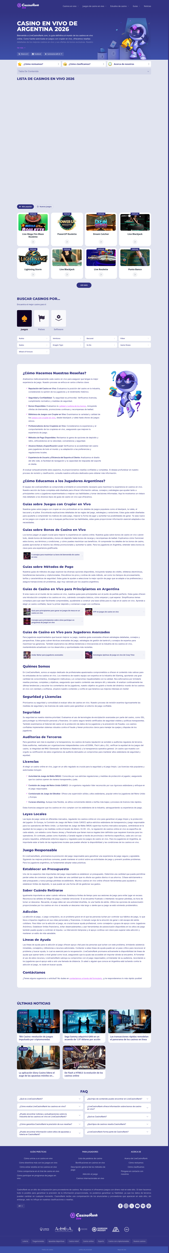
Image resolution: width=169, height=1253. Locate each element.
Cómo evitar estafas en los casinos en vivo (38, 1167)
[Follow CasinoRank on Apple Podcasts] (148, 1206)
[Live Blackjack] (135, 229)
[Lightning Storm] (33, 263)
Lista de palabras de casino (90, 1158)
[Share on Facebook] (36, 54)
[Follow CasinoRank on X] (131, 1206)
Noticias (147, 6)
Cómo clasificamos (136, 1167)
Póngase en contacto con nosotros (132, 1172)
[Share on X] (23, 54)
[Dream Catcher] (101, 229)
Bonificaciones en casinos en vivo (90, 1162)
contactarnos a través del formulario (85, 978)
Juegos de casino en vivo (93, 6)
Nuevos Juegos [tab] (44, 206)
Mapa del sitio (122, 1250)
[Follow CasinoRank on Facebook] (120, 1206)
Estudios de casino (118, 6)
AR (21, 1206)
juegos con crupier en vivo (43, 417)
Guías (135, 6)
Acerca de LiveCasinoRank (136, 1158)
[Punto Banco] (135, 263)
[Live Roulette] (101, 263)
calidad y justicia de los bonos (72, 406)
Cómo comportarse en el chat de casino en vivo (38, 1171)
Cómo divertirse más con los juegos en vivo (38, 1162)
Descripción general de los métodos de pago (88, 1168)
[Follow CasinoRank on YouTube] (137, 1206)
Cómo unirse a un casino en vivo (38, 1158)
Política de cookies (47, 1250)
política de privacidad (85, 1250)
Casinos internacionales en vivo (90, 1178)
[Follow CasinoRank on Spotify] (143, 1206)
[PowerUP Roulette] (67, 229)
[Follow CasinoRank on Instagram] (126, 1206)
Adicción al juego (90, 1174)
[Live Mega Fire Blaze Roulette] (33, 229)
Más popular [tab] (25, 206)
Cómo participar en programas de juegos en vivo (36, 1177)
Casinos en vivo (69, 6)
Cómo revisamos (136, 1162)
